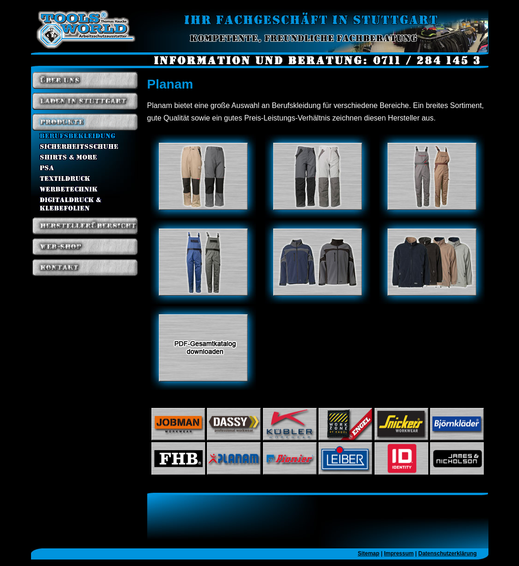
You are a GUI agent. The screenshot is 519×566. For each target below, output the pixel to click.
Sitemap (369, 553)
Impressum (398, 553)
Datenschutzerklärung (447, 553)
